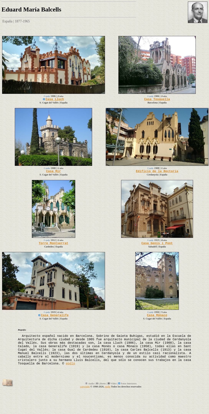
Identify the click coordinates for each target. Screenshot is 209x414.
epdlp (70, 363)
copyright (85, 386)
